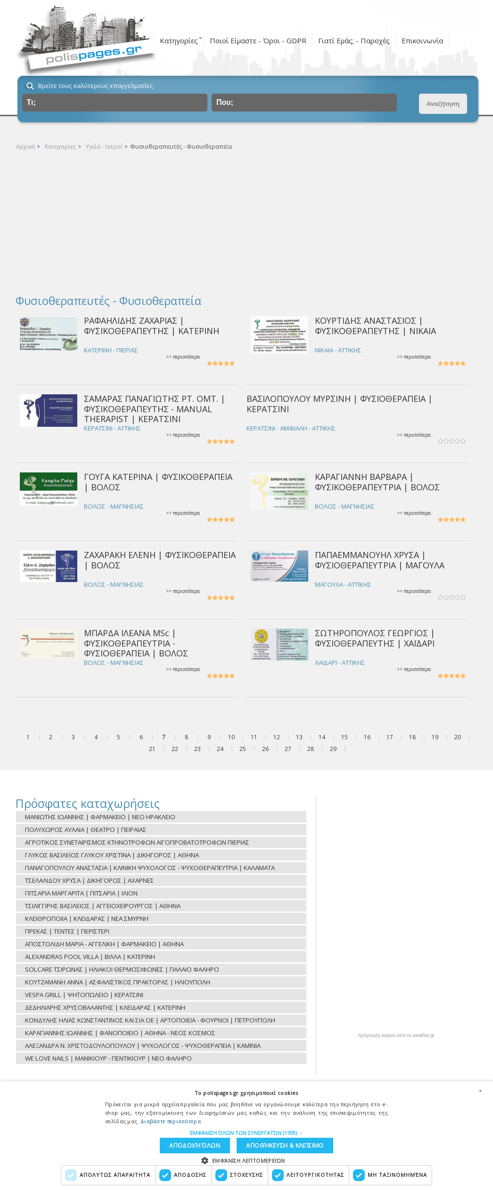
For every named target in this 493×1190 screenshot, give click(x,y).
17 (389, 737)
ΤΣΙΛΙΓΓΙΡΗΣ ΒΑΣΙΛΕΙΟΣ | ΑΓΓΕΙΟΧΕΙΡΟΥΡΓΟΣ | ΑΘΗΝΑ (103, 906)
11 (254, 737)
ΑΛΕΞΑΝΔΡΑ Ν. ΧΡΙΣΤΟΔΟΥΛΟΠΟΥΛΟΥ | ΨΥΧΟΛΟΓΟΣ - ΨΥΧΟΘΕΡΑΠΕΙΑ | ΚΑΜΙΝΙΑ (143, 1045)
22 (175, 749)
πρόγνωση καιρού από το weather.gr (396, 1035)
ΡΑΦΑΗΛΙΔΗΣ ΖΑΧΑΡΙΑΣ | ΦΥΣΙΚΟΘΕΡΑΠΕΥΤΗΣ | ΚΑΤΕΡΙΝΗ (151, 325)
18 (412, 737)
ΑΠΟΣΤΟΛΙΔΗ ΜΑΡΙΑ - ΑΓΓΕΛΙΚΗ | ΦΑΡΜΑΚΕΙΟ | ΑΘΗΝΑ (104, 944)
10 (231, 737)
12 (276, 737)
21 (152, 749)
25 (242, 749)
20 (457, 737)
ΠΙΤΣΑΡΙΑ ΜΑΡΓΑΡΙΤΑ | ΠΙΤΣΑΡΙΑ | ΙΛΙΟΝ (81, 893)
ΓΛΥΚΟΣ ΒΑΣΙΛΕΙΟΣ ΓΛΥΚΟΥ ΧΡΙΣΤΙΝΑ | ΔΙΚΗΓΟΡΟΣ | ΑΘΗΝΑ (112, 855)
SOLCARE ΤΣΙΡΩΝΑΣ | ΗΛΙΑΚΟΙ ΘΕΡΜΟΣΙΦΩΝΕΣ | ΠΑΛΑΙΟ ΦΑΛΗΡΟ (122, 969)
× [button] (480, 1087)
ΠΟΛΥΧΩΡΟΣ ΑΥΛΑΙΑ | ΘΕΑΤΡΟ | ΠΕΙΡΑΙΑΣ (86, 829)
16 (367, 737)
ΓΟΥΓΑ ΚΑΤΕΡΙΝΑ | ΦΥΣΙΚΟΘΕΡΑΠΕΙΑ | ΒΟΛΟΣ (158, 481)
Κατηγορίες (179, 40)
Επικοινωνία (422, 40)
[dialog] (246, 1134)
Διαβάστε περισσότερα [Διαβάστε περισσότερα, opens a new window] (170, 1118)
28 (310, 749)
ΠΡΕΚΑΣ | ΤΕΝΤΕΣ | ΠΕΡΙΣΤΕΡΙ (67, 931)
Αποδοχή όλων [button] (295, 1144)
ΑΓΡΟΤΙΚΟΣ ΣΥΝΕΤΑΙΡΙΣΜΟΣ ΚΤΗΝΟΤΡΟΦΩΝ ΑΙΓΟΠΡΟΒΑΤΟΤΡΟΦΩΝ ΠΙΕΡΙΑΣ (137, 842)
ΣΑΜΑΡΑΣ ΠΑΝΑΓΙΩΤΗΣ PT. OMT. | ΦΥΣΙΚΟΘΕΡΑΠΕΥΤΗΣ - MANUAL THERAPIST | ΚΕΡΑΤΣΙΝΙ (154, 408)
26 (265, 749)
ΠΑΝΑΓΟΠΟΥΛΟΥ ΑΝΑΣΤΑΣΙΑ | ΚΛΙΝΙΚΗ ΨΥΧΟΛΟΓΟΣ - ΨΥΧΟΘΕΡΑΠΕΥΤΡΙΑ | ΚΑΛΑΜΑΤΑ (150, 867)
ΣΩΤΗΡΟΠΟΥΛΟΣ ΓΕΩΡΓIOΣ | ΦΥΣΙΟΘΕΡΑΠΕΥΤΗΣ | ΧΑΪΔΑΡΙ (375, 637)
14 (322, 737)
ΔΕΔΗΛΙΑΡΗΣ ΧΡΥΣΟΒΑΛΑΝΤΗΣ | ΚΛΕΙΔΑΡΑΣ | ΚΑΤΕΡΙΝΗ (105, 1007)
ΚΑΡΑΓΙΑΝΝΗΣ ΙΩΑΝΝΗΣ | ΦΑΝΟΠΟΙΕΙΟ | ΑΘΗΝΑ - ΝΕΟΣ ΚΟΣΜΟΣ (120, 1033)
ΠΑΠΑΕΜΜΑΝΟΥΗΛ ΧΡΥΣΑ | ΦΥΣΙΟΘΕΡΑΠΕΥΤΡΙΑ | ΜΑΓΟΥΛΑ (379, 559)
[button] (247, 1130)
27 (288, 749)
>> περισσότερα (183, 357)
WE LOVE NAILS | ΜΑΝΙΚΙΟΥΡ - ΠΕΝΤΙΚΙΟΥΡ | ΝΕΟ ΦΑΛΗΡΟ (108, 1058)
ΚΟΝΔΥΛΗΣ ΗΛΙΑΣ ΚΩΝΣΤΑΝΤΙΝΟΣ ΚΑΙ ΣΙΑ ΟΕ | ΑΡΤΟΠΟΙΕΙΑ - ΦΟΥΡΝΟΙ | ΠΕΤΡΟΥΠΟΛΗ (150, 1020)
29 (333, 749)
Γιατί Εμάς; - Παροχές (354, 40)
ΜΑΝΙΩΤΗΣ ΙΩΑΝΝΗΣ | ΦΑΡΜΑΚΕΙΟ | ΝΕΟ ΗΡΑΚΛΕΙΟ (100, 817)
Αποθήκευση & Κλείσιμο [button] (208, 1144)
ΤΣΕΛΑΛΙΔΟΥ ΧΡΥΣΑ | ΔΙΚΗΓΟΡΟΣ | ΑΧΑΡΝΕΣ (89, 880)
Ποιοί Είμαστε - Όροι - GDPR (258, 40)
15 (344, 737)
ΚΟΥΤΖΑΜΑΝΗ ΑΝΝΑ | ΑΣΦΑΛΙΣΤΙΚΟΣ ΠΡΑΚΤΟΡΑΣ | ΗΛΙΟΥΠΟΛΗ (117, 982)
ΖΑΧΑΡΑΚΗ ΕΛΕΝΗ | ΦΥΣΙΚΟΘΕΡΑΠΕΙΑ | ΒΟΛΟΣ (160, 559)
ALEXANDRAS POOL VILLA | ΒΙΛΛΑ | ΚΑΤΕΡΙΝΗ (90, 956)
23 (197, 749)
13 (299, 737)
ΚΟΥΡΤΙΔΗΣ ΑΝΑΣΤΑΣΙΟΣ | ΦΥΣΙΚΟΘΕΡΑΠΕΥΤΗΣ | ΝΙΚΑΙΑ (375, 325)
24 (220, 749)
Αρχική (25, 147)
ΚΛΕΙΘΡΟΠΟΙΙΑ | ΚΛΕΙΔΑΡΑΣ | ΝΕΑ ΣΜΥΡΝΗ (86, 918)
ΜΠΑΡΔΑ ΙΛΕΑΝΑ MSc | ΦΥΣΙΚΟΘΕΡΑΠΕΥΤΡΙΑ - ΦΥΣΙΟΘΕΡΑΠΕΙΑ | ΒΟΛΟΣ (136, 643)
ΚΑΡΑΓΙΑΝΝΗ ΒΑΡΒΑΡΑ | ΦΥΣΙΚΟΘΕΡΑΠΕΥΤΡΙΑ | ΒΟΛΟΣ (377, 481)
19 (435, 737)
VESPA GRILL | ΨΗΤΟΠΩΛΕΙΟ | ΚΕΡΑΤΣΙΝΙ (84, 994)
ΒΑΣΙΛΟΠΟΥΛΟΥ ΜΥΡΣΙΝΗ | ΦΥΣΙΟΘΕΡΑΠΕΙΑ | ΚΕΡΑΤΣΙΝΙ (339, 403)
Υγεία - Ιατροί (104, 147)
